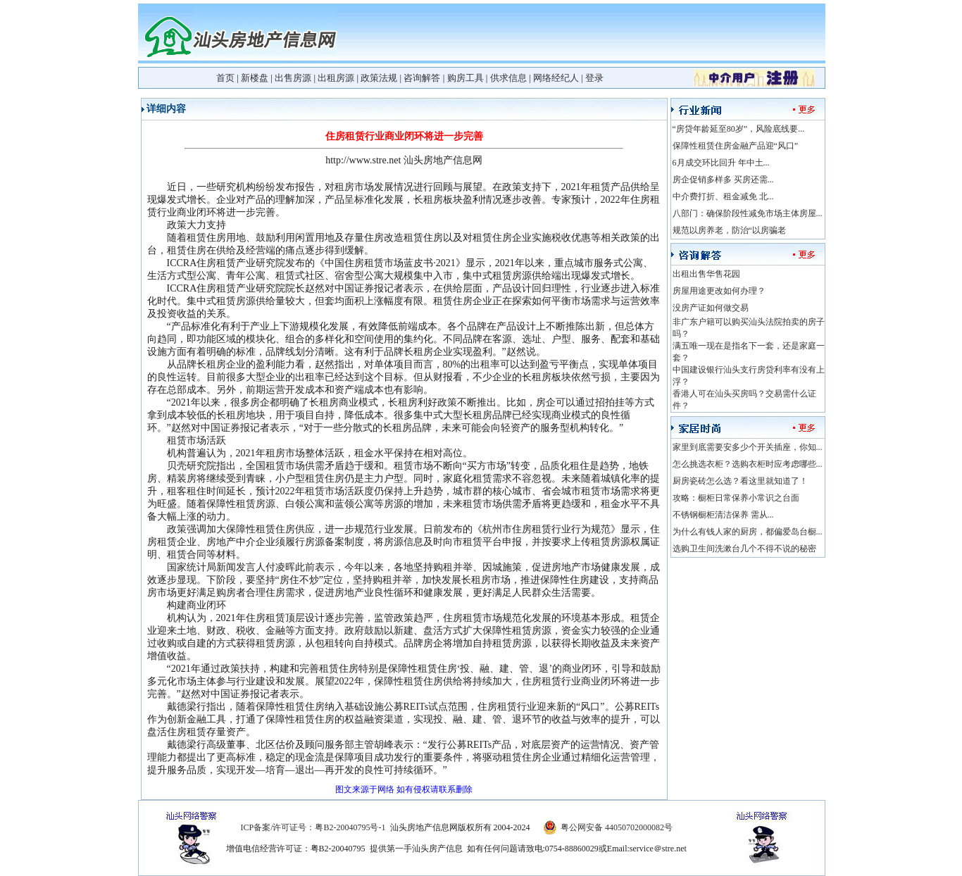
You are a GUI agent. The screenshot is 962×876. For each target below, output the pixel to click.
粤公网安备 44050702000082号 (617, 827)
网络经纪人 (556, 78)
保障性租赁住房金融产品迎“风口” (736, 146)
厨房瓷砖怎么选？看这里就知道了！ (740, 481)
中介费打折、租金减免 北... (723, 196)
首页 (225, 78)
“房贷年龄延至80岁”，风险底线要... (739, 129)
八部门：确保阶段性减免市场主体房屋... (748, 213)
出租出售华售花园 (706, 274)
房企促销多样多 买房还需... (723, 179)
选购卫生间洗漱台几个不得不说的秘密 (744, 548)
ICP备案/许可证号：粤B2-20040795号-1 (312, 827)
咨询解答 (422, 78)
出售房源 (293, 78)
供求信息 (508, 78)
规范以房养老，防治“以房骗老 (729, 230)
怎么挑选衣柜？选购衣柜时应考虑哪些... (748, 464)
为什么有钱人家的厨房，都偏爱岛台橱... (748, 532)
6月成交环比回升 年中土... (721, 163)
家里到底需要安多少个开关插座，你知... (748, 447)
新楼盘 (254, 78)
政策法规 (379, 78)
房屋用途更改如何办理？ (719, 291)
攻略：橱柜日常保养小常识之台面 (736, 498)
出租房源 (336, 78)
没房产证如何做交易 (711, 308)
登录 (594, 78)
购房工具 (465, 78)
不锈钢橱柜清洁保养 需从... (723, 515)
